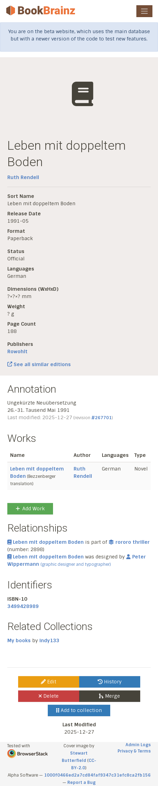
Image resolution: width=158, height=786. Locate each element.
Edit (48, 682)
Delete (48, 696)
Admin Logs (138, 745)
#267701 (101, 418)
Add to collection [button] (79, 710)
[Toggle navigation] (144, 11)
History (110, 682)
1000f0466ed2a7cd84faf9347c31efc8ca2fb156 (97, 775)
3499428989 (23, 606)
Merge (109, 696)
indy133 (49, 640)
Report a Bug (81, 782)
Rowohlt (17, 351)
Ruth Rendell (23, 177)
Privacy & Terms (134, 751)
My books (19, 640)
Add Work (30, 508)
